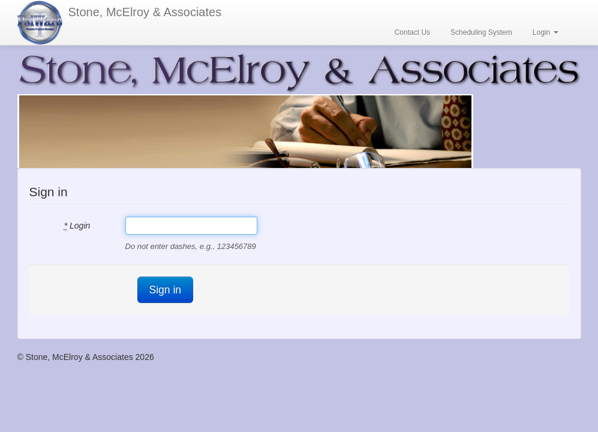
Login (545, 32)
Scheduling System (481, 32)
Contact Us (412, 32)
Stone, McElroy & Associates (145, 12)
